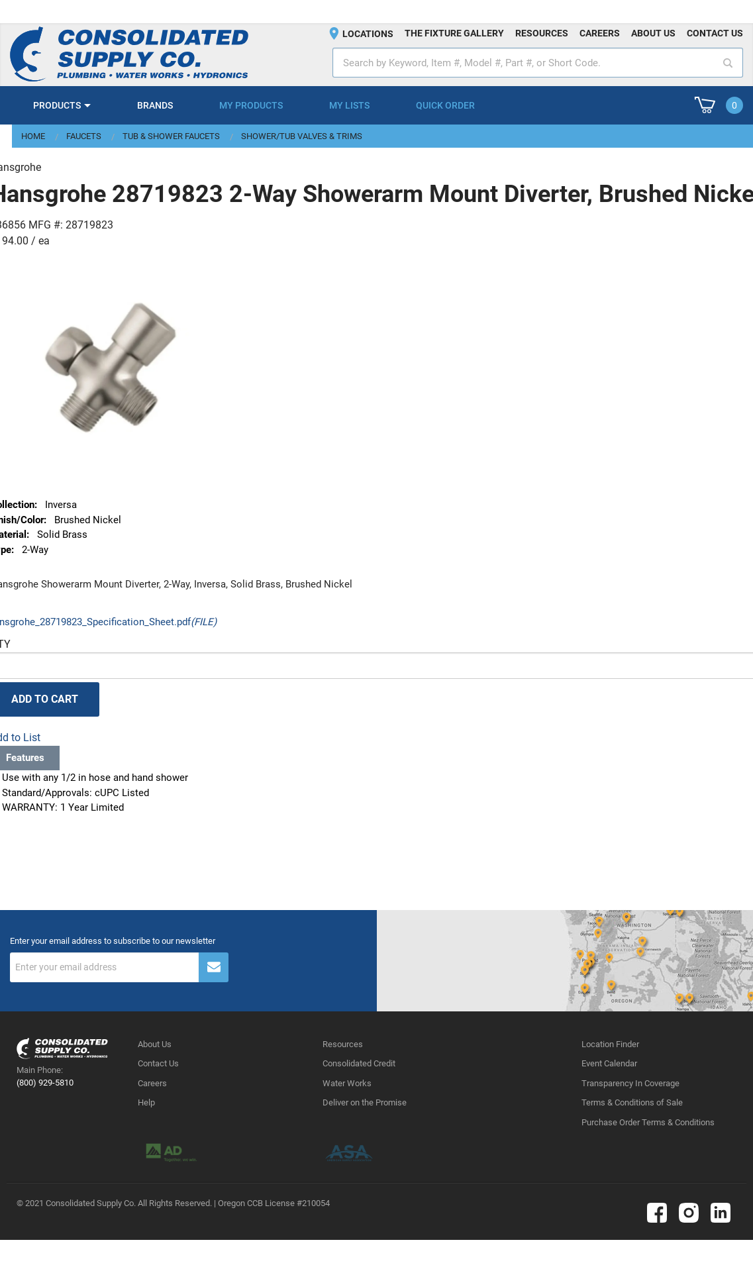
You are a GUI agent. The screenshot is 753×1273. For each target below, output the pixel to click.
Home (33, 136)
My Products (251, 105)
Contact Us (158, 1063)
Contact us (715, 33)
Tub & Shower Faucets (171, 136)
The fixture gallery (454, 33)
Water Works (347, 1083)
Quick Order (445, 105)
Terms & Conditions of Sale (632, 1102)
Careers (599, 33)
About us (653, 33)
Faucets (83, 136)
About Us (155, 1044)
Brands (155, 105)
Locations (367, 33)
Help (146, 1102)
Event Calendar (609, 1063)
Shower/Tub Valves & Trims (301, 136)
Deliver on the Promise (365, 1102)
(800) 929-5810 (45, 1083)
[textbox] (537, 62)
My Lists (349, 105)
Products (57, 105)
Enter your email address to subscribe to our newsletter (112, 941)
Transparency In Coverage (630, 1083)
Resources (541, 33)
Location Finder (610, 1044)
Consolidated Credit (359, 1063)
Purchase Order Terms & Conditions (648, 1122)
